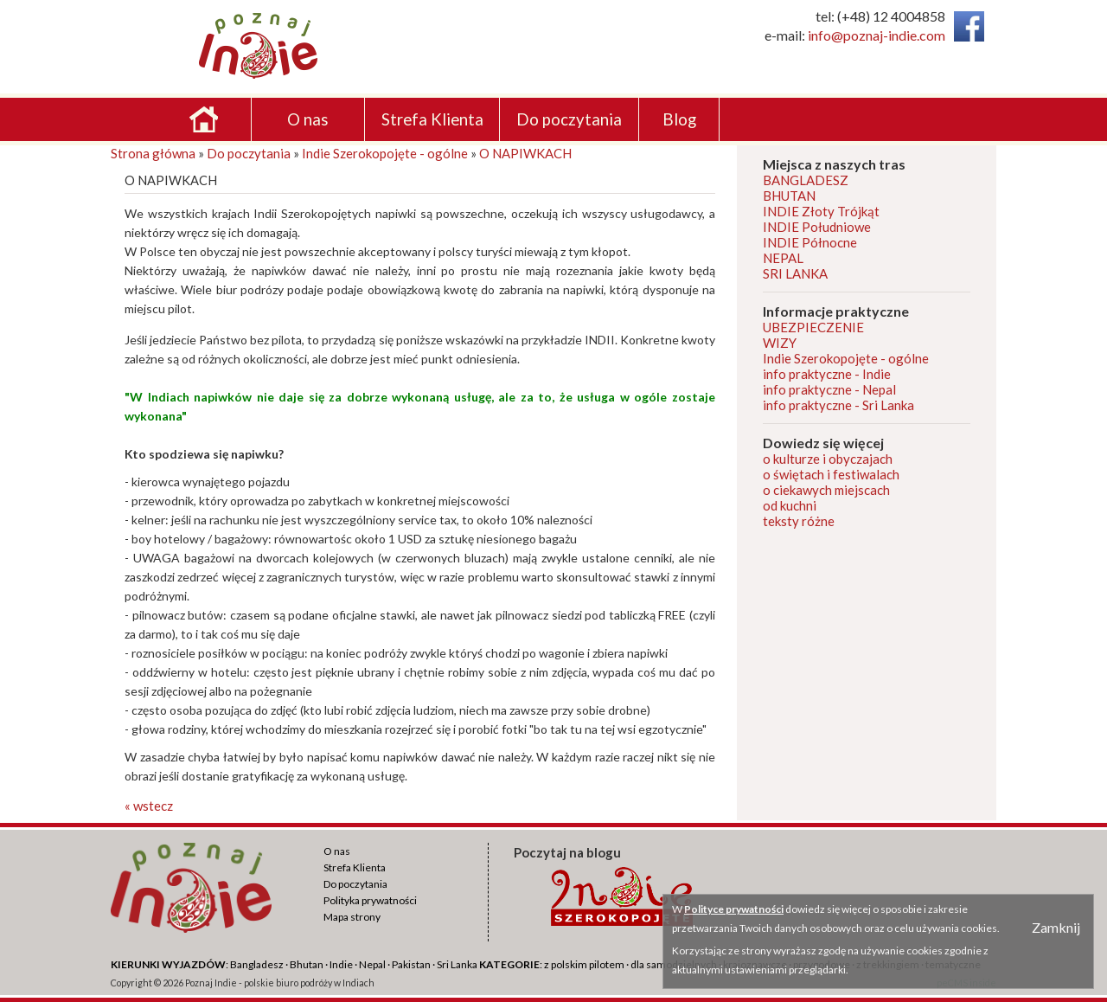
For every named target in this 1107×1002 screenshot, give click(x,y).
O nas (336, 851)
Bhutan (306, 964)
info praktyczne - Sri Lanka (838, 405)
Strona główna (153, 153)
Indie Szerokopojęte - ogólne (385, 153)
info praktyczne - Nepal (829, 389)
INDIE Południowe (817, 226)
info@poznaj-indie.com (876, 35)
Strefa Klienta (354, 867)
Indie (341, 964)
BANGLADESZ (805, 180)
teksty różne (799, 521)
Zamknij (1056, 927)
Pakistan (411, 964)
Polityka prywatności (370, 900)
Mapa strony (352, 916)
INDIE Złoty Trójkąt (821, 211)
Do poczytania (249, 153)
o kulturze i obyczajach (828, 458)
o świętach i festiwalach (831, 474)
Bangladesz (257, 964)
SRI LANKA (795, 273)
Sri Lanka (457, 964)
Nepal (372, 964)
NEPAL (783, 258)
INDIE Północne (810, 242)
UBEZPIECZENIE (813, 327)
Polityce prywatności (734, 908)
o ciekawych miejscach (826, 490)
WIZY (780, 342)
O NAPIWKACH (525, 153)
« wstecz (149, 805)
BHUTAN (789, 195)
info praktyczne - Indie (827, 374)
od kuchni (789, 505)
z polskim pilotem (584, 964)
